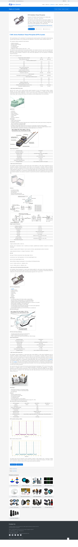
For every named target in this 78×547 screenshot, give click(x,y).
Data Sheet (41, 18)
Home (33, 4)
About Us (38, 4)
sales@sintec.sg (20, 1)
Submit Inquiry (19, 464)
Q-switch (12, 288)
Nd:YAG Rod (14, 468)
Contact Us (65, 4)
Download (57, 4)
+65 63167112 (13, 530)
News (51, 4)
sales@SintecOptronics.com (23, 533)
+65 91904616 (12, 1)
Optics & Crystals (65, 9)
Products (45, 4)
